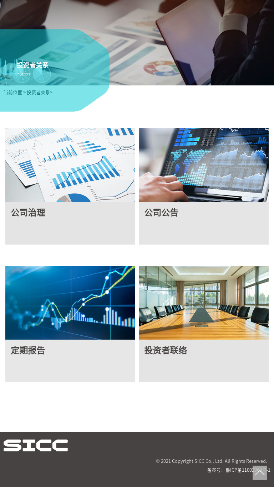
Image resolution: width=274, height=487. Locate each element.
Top (260, 473)
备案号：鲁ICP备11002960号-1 (238, 470)
